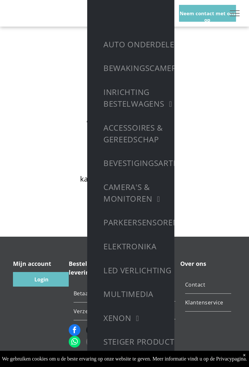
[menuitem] (98, 293)
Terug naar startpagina (124, 202)
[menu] (234, 13)
